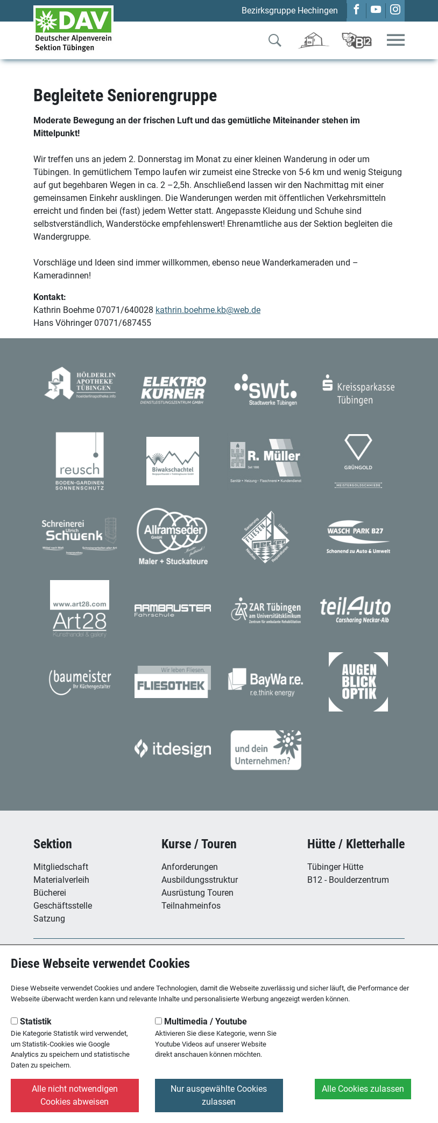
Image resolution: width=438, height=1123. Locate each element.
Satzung (49, 918)
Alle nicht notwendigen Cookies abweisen (75, 1095)
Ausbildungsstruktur (199, 880)
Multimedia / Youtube (201, 1021)
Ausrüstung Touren (197, 893)
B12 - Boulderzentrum (348, 880)
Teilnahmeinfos (191, 906)
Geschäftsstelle (62, 906)
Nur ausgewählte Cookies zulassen (219, 1095)
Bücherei (49, 893)
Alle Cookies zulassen (363, 1089)
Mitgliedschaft (60, 867)
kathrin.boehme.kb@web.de (208, 310)
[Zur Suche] (275, 42)
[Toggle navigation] (396, 40)
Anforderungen (189, 867)
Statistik (31, 1021)
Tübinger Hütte (335, 867)
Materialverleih (61, 880)
